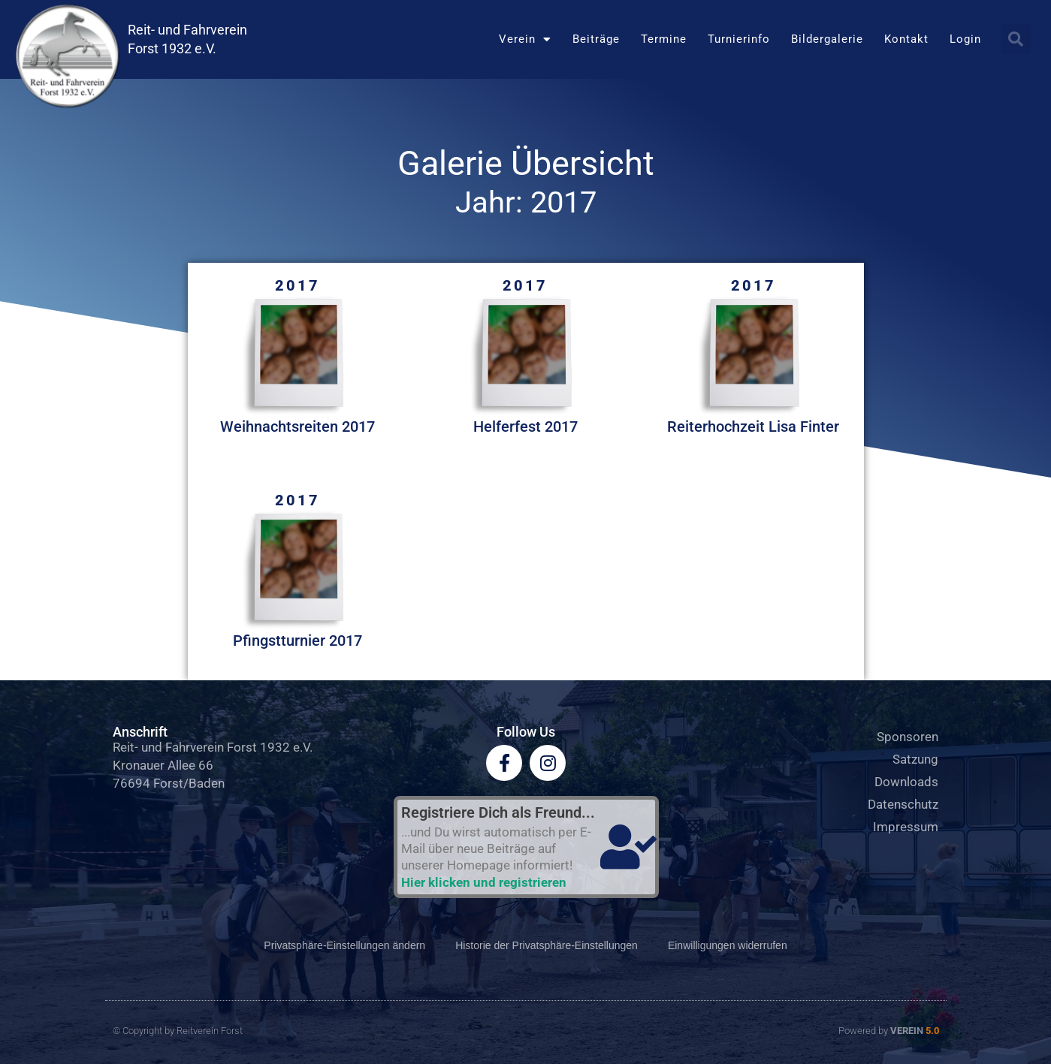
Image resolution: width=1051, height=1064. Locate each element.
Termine (664, 39)
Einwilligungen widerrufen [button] (727, 945)
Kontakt (906, 39)
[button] (1016, 39)
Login (965, 39)
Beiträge (596, 39)
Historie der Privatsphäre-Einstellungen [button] (546, 945)
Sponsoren (907, 736)
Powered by (888, 1030)
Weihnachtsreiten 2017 (297, 426)
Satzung (915, 759)
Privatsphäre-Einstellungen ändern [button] (344, 945)
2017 (297, 285)
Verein (525, 39)
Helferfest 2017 (525, 426)
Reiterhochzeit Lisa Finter (753, 426)
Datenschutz (903, 804)
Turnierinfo (739, 39)
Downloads (906, 781)
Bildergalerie (827, 39)
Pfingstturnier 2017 (297, 640)
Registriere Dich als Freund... (498, 812)
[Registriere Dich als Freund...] (628, 847)
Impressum (905, 826)
